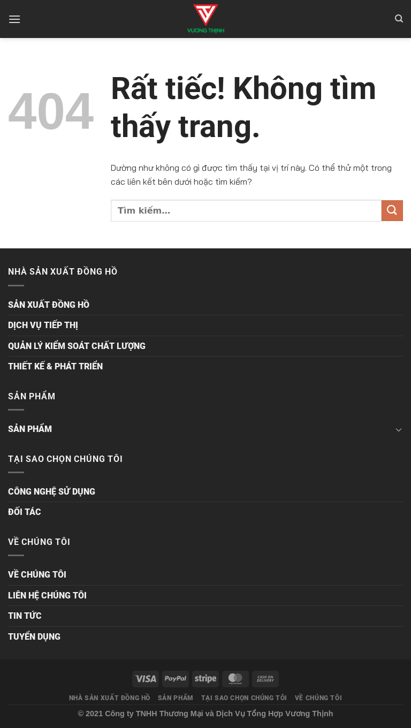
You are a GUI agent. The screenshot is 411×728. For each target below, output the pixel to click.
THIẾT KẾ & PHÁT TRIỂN (55, 366)
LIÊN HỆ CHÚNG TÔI (47, 595)
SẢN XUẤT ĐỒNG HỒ (48, 305)
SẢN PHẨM (30, 429)
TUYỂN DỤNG (34, 637)
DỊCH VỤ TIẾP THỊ (43, 325)
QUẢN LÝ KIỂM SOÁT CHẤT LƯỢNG (77, 346)
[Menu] (14, 19)
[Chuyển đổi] (398, 429)
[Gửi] (392, 210)
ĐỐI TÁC (24, 512)
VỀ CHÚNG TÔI (37, 575)
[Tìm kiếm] (399, 19)
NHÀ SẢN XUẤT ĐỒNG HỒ (109, 698)
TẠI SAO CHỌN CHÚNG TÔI (244, 698)
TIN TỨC (25, 616)
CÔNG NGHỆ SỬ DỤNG (51, 492)
